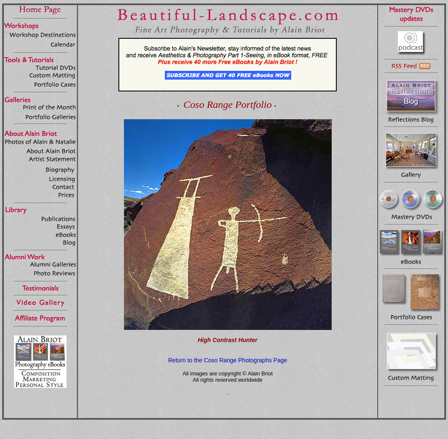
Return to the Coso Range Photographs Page (227, 360)
